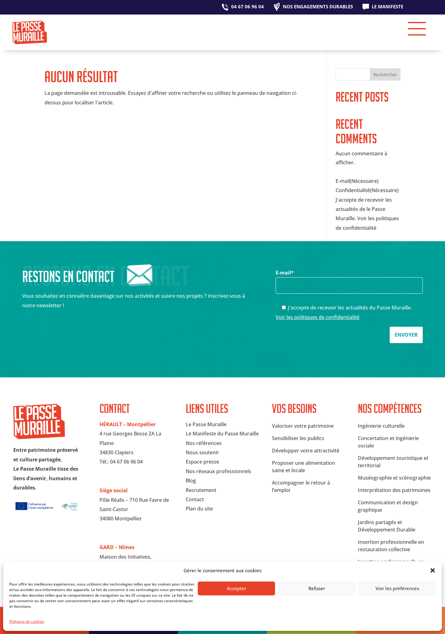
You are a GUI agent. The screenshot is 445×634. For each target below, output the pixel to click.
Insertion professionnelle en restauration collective (391, 546)
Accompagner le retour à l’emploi (301, 486)
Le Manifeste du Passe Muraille (222, 433)
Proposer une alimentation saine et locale (303, 467)
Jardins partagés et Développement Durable (386, 526)
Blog (191, 480)
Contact (195, 499)
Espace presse (202, 461)
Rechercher (385, 75)
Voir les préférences (397, 588)
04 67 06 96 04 (247, 7)
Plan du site (199, 508)
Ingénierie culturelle (381, 425)
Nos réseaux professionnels (218, 471)
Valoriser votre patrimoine (303, 425)
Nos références (204, 443)
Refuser (316, 588)
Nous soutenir (202, 452)
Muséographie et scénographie (394, 477)
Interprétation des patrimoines (394, 490)
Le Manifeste (387, 7)
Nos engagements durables (318, 7)
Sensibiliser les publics (298, 438)
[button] (433, 570)
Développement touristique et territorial (393, 462)
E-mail (349, 279)
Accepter (236, 588)
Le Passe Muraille (206, 424)
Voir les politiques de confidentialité (317, 317)
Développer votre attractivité (305, 450)
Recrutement (201, 490)
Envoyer (406, 334)
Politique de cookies (26, 621)
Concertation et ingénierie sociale (388, 442)
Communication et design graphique (388, 506)
